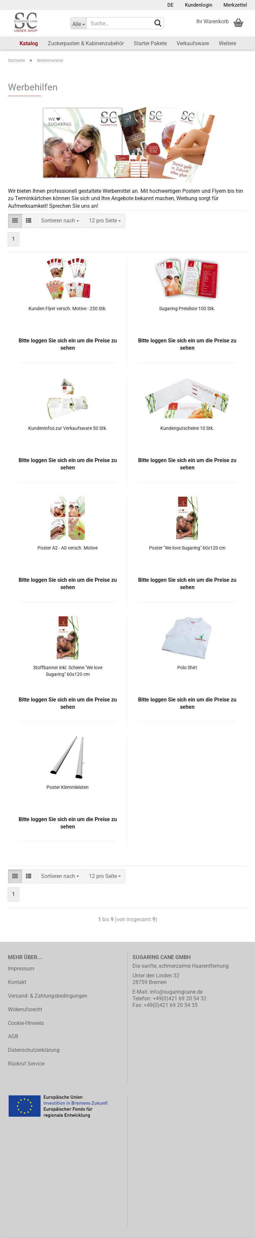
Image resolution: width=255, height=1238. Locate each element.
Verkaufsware (193, 43)
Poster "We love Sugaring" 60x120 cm (187, 548)
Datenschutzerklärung (33, 1050)
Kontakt (17, 982)
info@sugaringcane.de (176, 992)
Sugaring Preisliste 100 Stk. (187, 308)
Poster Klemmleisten (67, 787)
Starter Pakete (150, 43)
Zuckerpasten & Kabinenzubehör (86, 43)
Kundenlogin (198, 5)
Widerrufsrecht (25, 1009)
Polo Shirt (187, 667)
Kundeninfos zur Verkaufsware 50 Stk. (67, 428)
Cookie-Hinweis (26, 1023)
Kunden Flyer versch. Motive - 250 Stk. (68, 308)
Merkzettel (234, 5)
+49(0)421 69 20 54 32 (180, 998)
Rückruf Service (26, 1063)
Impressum (21, 968)
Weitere (227, 43)
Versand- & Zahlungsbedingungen (47, 996)
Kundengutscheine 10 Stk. (187, 428)
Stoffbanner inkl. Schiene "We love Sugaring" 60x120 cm (67, 671)
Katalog (29, 43)
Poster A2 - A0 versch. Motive (68, 548)
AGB (13, 1036)
